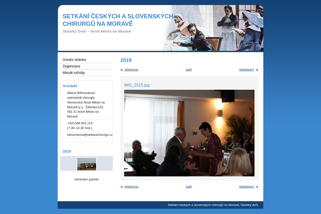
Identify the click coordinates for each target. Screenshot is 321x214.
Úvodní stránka (74, 60)
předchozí (131, 69)
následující (246, 69)
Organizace (71, 66)
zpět (189, 69)
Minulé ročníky (74, 73)
